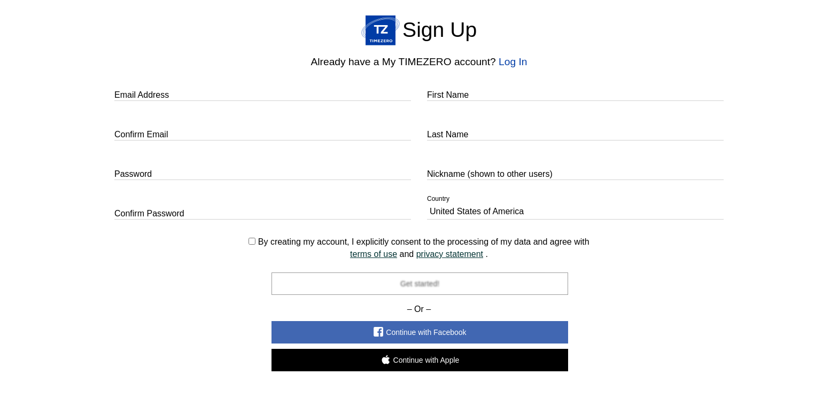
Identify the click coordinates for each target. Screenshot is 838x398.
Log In (513, 61)
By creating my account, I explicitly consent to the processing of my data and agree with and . (419, 248)
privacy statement (449, 254)
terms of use (373, 254)
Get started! (419, 283)
